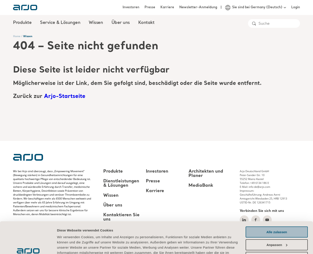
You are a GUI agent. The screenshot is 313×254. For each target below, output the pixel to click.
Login (295, 7)
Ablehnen (276, 228)
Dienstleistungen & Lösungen (121, 183)
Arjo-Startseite (64, 96)
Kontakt (146, 22)
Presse (150, 7)
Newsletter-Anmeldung (198, 7)
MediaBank (200, 186)
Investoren (131, 7)
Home (16, 36)
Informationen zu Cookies (78, 233)
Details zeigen (68, 245)
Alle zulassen (276, 202)
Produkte (113, 171)
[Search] (279, 23)
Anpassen (276, 215)
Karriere (167, 7)
